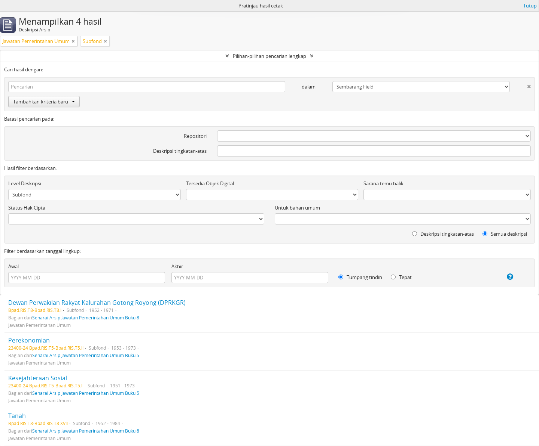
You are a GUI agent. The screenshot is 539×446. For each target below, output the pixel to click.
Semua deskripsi (504, 233)
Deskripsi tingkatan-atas (180, 151)
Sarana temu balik (383, 183)
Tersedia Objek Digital (210, 183)
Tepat (401, 277)
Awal (13, 266)
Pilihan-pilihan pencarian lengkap (269, 56)
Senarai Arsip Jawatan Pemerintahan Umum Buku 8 (85, 317)
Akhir (177, 266)
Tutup (530, 5)
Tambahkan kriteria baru (44, 101)
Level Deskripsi (24, 183)
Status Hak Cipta (26, 207)
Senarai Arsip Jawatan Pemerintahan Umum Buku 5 (85, 355)
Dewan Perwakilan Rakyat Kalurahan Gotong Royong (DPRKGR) (97, 302)
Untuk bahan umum (297, 207)
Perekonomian (29, 340)
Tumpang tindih (360, 277)
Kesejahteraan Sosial (37, 378)
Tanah (17, 416)
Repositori (195, 136)
